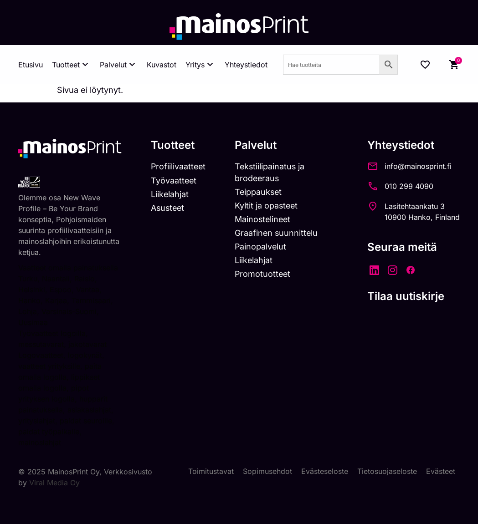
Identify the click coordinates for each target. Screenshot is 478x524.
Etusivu (30, 64)
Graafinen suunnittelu (278, 233)
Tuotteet (71, 64)
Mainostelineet (264, 219)
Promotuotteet (264, 274)
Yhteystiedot (246, 64)
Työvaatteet (173, 180)
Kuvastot (161, 64)
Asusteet (167, 208)
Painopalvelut (262, 247)
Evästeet (440, 471)
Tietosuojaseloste (387, 471)
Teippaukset (260, 192)
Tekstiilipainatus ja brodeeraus (271, 172)
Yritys (200, 64)
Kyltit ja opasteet (268, 205)
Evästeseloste (324, 471)
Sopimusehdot (267, 471)
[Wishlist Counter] (425, 64)
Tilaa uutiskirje (405, 296)
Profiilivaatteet (178, 166)
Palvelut (119, 64)
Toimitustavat (211, 471)
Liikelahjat (169, 194)
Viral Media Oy (54, 482)
